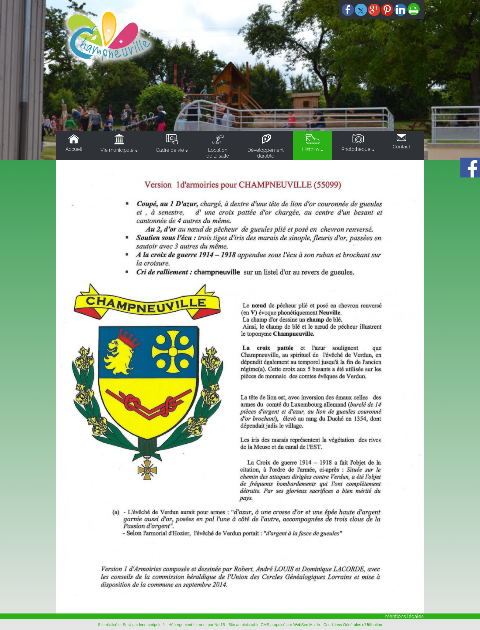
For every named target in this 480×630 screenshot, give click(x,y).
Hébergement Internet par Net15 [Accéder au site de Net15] (196, 624)
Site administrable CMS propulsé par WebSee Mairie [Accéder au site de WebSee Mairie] (274, 624)
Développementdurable (265, 153)
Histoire (310, 149)
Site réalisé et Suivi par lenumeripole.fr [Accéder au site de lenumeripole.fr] (131, 624)
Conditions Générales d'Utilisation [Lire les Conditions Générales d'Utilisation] (353, 624)
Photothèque (355, 149)
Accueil (74, 149)
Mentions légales (404, 616)
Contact (401, 147)
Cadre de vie (170, 150)
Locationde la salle (217, 153)
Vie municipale (116, 150)
